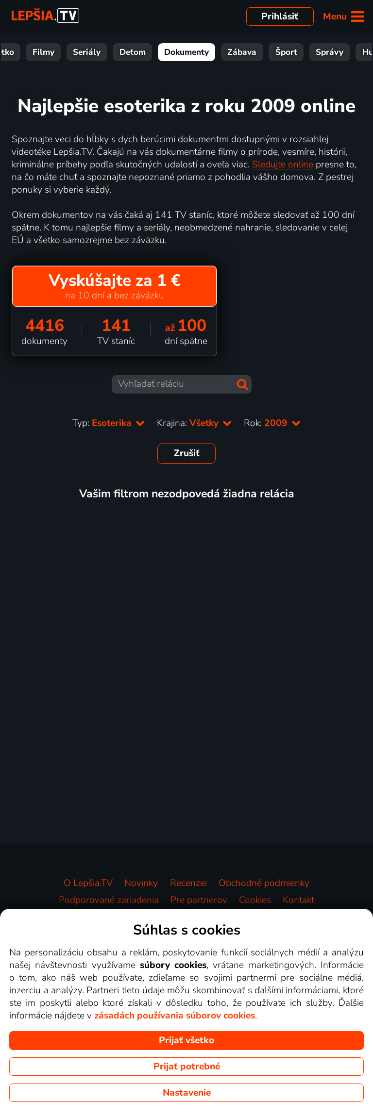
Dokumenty (216, 52)
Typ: (108, 423)
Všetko (30, 52)
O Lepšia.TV (88, 883)
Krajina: (194, 423)
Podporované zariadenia (109, 900)
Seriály (116, 52)
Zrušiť (187, 453)
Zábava (271, 52)
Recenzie (188, 883)
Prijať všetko (186, 1040)
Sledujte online (282, 164)
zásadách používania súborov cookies (174, 1015)
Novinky (141, 883)
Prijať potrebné (186, 1066)
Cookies (255, 900)
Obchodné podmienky (264, 883)
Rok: (272, 423)
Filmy (73, 52)
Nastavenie (187, 1092)
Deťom (162, 52)
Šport (316, 52)
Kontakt (298, 900)
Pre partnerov (198, 900)
